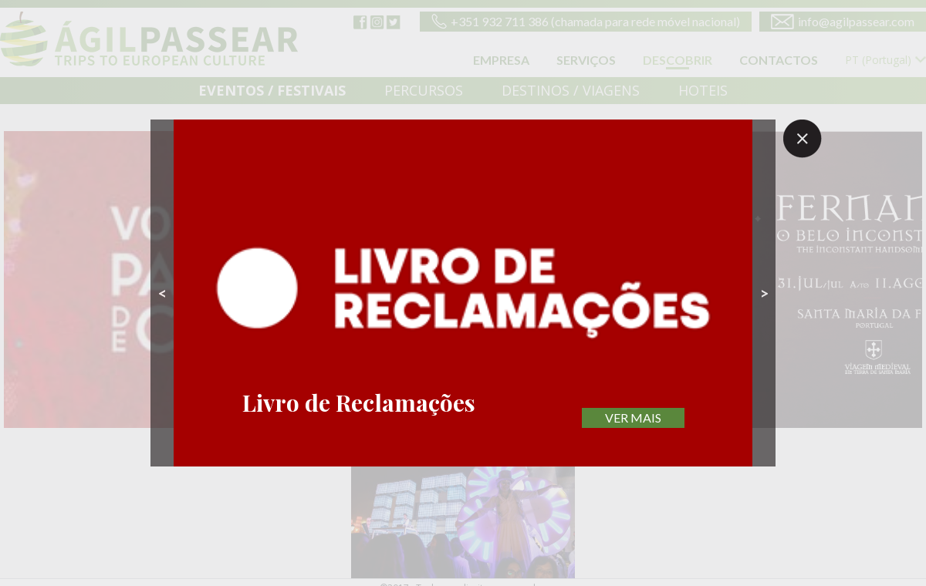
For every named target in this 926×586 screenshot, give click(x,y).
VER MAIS (633, 417)
